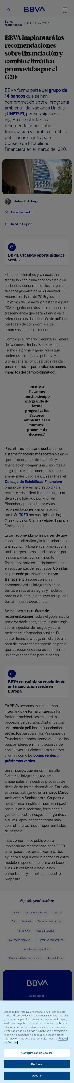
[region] (37, 1041)
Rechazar (37, 1064)
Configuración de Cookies (36, 1052)
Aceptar (37, 1075)
